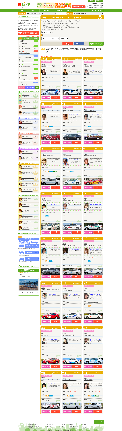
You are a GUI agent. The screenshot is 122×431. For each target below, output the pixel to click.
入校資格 (71, 424)
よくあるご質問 (61, 424)
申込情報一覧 (58, 10)
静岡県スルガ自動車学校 (89, 334)
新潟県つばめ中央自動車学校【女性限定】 (71, 110)
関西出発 (21, 87)
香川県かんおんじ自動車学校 (90, 110)
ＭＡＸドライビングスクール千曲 (27, 79)
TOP (22, 10)
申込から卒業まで (84, 10)
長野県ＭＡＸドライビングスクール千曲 (50, 289)
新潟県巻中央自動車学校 (68, 289)
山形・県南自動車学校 (24, 66)
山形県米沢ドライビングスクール (91, 289)
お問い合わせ (99, 1)
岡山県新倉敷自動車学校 (68, 199)
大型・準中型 (50, 77)
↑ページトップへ (99, 422)
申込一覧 (33, 23)
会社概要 (91, 1)
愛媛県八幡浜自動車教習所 (47, 154)
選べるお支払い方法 (97, 10)
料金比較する (57, 59)
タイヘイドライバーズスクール (27, 84)
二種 (49, 212)
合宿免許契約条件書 (73, 426)
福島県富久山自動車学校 (46, 199)
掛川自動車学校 (23, 70)
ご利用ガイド (33, 10)
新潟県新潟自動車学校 (67, 154)
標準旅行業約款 (72, 428)
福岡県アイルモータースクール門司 (49, 244)
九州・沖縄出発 (30, 87)
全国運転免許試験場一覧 (33, 426)
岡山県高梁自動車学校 (88, 199)
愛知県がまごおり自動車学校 (69, 244)
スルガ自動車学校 (23, 75)
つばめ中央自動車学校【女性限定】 (28, 48)
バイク (70, 122)
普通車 (46, 77)
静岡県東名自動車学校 (88, 65)
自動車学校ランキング (71, 10)
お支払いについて (49, 426)
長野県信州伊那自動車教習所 (69, 65)
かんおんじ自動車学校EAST (26, 57)
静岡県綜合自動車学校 (45, 334)
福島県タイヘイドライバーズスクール (92, 244)
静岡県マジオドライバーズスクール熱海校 (50, 379)
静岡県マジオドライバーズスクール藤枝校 (50, 110)
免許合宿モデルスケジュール (34, 428)
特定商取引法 (85, 428)
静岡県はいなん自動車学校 (68, 334)
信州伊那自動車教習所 (24, 53)
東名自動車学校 (23, 43)
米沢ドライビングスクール (26, 62)
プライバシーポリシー (87, 426)
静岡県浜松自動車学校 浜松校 (48, 65)
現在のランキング (96, 44)
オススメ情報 (46, 10)
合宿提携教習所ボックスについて (50, 56)
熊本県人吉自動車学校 (88, 379)
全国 (37, 87)
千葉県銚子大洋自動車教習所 (90, 154)
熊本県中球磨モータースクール (70, 379)
